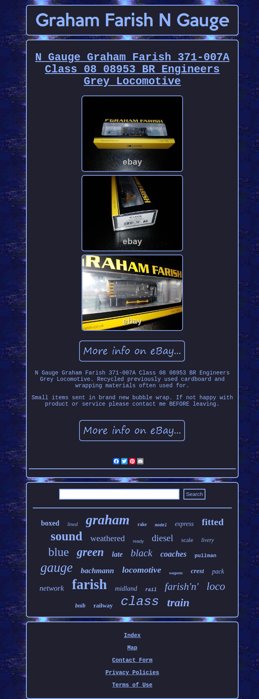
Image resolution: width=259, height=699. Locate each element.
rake (142, 524)
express (184, 523)
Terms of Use (132, 685)
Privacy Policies (132, 672)
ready (138, 541)
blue (58, 551)
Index (132, 635)
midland (126, 588)
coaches (173, 554)
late (117, 554)
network (52, 588)
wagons (176, 572)
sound (66, 536)
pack (218, 571)
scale (187, 540)
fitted (213, 522)
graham (108, 519)
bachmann (97, 570)
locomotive (141, 570)
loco (216, 586)
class (140, 601)
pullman (206, 556)
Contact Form (132, 660)
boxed (50, 523)
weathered (107, 538)
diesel (162, 538)
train (178, 602)
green (90, 552)
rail (151, 590)
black (141, 553)
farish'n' (182, 586)
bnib (80, 606)
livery (207, 540)
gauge (56, 567)
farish (89, 584)
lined (73, 524)
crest (197, 571)
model (161, 525)
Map (132, 648)
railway (103, 605)
